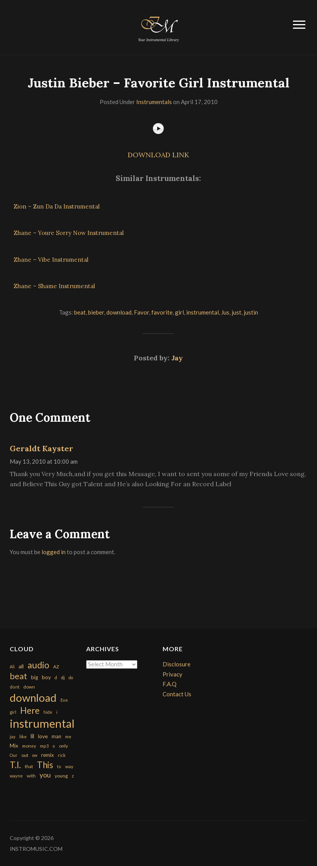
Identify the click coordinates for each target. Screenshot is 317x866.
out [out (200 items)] (24, 755)
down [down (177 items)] (29, 686)
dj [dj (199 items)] (63, 677)
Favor (141, 312)
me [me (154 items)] (68, 736)
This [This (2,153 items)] (45, 765)
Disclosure (177, 664)
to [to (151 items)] (59, 766)
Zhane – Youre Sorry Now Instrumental (69, 232)
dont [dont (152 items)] (14, 686)
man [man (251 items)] (56, 736)
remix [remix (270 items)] (47, 755)
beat (80, 312)
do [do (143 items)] (71, 677)
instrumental (202, 312)
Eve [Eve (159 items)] (64, 700)
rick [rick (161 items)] (62, 755)
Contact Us (177, 693)
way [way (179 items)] (69, 766)
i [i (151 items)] (56, 712)
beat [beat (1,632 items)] (18, 676)
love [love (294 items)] (43, 736)
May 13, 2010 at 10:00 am (44, 461)
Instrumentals (154, 101)
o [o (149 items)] (53, 745)
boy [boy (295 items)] (46, 677)
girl (179, 312)
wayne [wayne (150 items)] (16, 775)
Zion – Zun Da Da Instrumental (57, 206)
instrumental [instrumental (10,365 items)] (42, 723)
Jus (225, 312)
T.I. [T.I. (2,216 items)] (15, 765)
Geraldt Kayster (41, 448)
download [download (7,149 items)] (33, 697)
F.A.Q (170, 683)
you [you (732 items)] (45, 774)
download (119, 312)
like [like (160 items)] (23, 736)
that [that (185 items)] (29, 766)
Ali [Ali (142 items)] (12, 666)
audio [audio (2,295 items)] (38, 665)
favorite (162, 312)
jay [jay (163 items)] (13, 736)
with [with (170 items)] (31, 775)
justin (251, 312)
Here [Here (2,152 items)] (30, 710)
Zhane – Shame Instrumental (54, 286)
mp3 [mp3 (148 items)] (44, 745)
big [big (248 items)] (34, 677)
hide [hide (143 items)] (47, 712)
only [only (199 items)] (63, 746)
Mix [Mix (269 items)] (14, 746)
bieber (96, 312)
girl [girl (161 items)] (13, 712)
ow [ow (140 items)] (34, 755)
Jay (177, 357)
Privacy (172, 674)
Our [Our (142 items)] (13, 755)
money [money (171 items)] (29, 745)
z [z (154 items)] (73, 775)
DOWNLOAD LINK (158, 154)
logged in (54, 551)
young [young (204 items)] (61, 776)
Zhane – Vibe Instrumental (51, 259)
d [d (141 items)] (56, 677)
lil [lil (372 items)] (32, 735)
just (236, 312)
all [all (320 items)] (21, 666)
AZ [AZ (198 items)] (56, 666)
